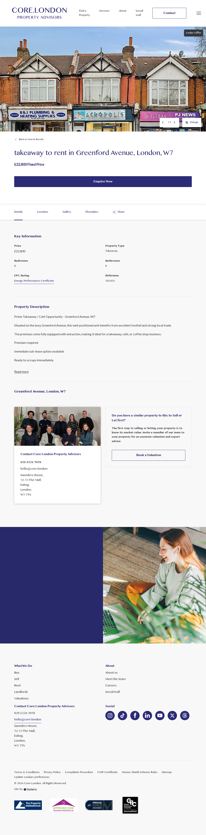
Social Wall (139, 13)
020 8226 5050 (30, 462)
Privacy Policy (52, 772)
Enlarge (191, 122)
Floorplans (91, 212)
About (122, 11)
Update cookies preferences (31, 777)
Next (175, 122)
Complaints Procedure (79, 772)
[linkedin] (122, 715)
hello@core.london (34, 469)
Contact (169, 13)
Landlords (21, 692)
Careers (110, 685)
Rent (17, 685)
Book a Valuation (148, 455)
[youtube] (160, 715)
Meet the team (115, 679)
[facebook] (135, 715)
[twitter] (172, 715)
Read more (21, 371)
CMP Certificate (107, 772)
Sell (16, 679)
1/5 (169, 122)
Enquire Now (103, 181)
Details (18, 212)
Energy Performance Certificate (34, 281)
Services (104, 11)
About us (111, 673)
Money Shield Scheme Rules (139, 772)
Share (119, 212)
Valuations (21, 698)
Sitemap (167, 772)
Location (42, 212)
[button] (199, 13)
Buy (16, 673)
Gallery (67, 212)
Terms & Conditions (27, 772)
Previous (163, 122)
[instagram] (110, 715)
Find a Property (84, 13)
